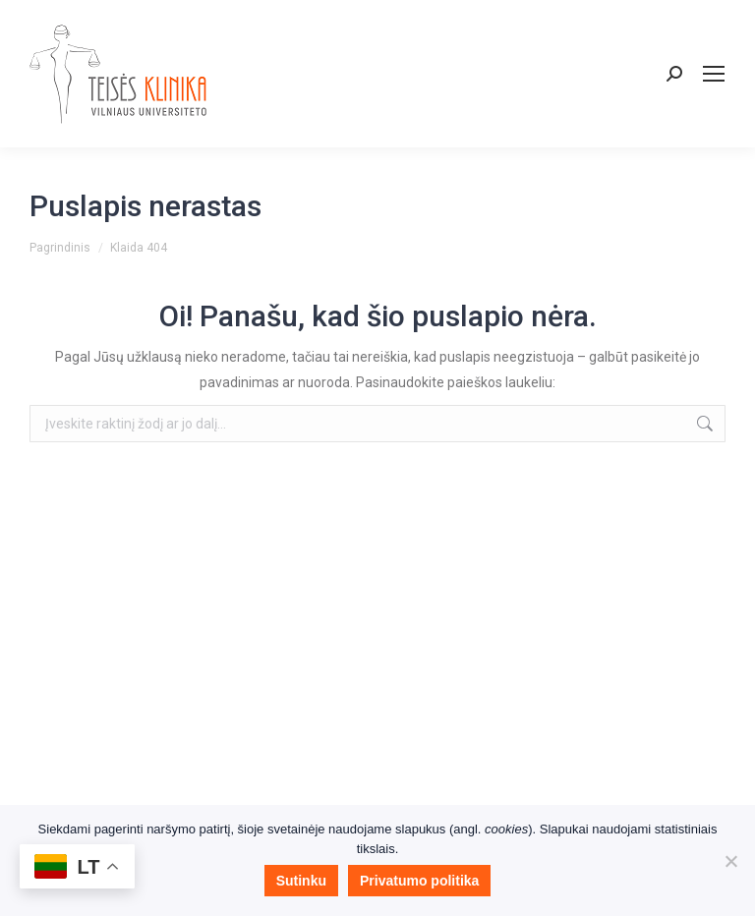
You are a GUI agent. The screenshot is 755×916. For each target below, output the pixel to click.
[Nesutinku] (730, 861)
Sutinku (301, 880)
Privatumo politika (419, 880)
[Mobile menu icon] (714, 74)
